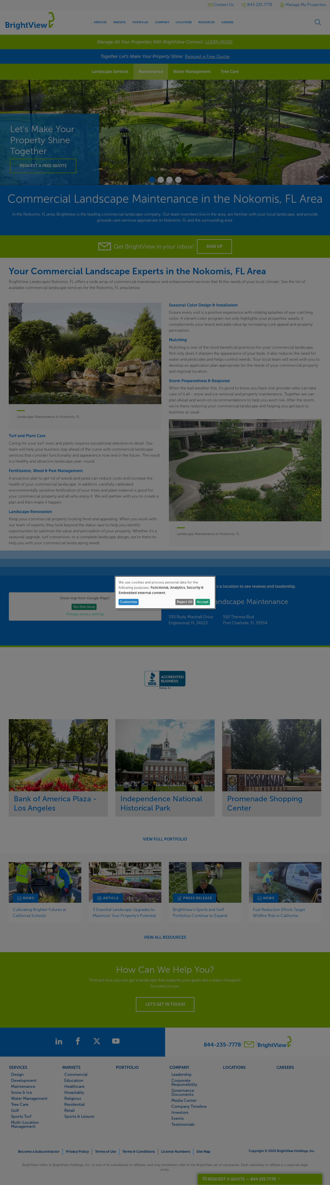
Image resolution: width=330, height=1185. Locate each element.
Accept (202, 602)
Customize (128, 602)
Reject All (184, 602)
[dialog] (165, 593)
